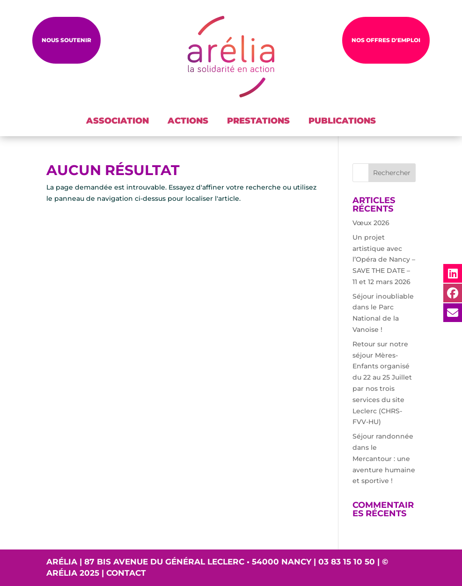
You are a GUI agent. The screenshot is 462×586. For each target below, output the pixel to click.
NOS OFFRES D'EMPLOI (386, 40)
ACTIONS (188, 121)
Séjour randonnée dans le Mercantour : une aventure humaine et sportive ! (383, 458)
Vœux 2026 (370, 223)
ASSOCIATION (117, 121)
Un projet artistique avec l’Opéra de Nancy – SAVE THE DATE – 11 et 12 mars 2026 (383, 259)
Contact (126, 573)
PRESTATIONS (258, 121)
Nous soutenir (66, 40)
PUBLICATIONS (342, 121)
